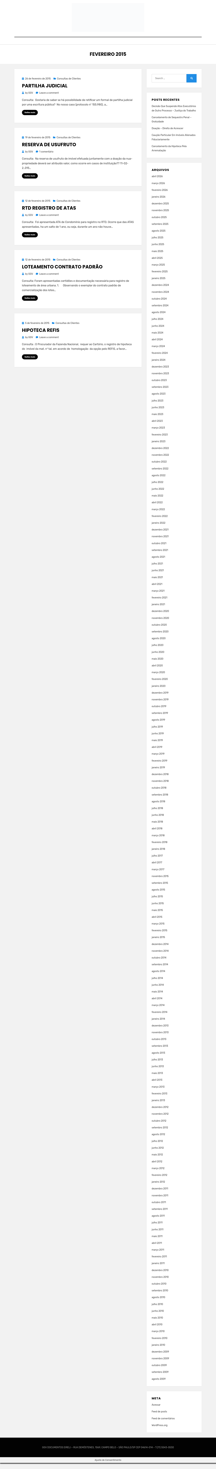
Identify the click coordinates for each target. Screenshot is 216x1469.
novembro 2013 (160, 1038)
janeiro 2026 (158, 202)
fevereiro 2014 (159, 1018)
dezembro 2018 (160, 780)
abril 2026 (157, 182)
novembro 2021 (160, 542)
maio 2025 (157, 257)
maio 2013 (157, 1079)
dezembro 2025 (160, 209)
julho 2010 (157, 1310)
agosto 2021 (158, 562)
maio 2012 (157, 1160)
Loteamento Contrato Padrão (62, 273)
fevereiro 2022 (160, 522)
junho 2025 (158, 250)
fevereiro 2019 (159, 766)
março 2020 (158, 678)
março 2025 (158, 270)
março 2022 (158, 515)
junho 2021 (158, 576)
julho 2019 (157, 732)
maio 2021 (157, 583)
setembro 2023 (160, 393)
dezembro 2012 (160, 1113)
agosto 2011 (158, 1222)
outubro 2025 (159, 223)
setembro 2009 (160, 1378)
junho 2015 (158, 909)
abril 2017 (157, 868)
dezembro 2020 (160, 617)
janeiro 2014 (158, 1024)
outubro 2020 (159, 630)
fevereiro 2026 (160, 196)
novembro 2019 (160, 705)
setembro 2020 (160, 637)
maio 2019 (157, 746)
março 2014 (158, 1011)
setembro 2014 (160, 970)
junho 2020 (158, 658)
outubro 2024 (159, 304)
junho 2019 (158, 739)
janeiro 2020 (159, 692)
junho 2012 (158, 1154)
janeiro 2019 (158, 773)
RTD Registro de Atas (49, 214)
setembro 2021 (160, 556)
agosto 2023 (159, 399)
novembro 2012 (160, 1120)
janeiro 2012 (158, 1188)
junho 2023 (158, 413)
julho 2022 (157, 488)
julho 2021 (157, 569)
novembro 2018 (160, 787)
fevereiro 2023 (160, 440)
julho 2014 (157, 984)
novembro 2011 (160, 1201)
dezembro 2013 (160, 1031)
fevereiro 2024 (160, 359)
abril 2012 (157, 1167)
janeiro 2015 (158, 943)
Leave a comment (49, 99)
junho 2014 (158, 990)
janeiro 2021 (158, 610)
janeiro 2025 (158, 284)
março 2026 (158, 189)
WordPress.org (160, 1431)
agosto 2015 (158, 895)
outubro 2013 (159, 1045)
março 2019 (158, 760)
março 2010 (158, 1337)
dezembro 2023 (160, 372)
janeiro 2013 (158, 1106)
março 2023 (158, 433)
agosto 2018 (158, 807)
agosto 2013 (158, 1058)
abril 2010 (157, 1330)
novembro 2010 (160, 1283)
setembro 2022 (160, 474)
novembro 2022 (160, 461)
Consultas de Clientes (69, 84)
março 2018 (158, 841)
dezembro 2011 (160, 1194)
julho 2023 (157, 406)
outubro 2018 (159, 793)
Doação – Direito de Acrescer (167, 134)
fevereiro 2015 (159, 936)
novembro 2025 (160, 216)
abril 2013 (157, 1086)
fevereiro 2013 (159, 1099)
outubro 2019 (159, 712)
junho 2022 (158, 495)
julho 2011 (157, 1228)
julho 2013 (157, 1065)
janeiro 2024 (159, 365)
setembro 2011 (160, 1215)
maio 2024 (157, 338)
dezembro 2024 (160, 291)
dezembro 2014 (160, 950)
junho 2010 (158, 1317)
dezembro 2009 (160, 1357)
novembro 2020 (160, 624)
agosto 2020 (159, 644)
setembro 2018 (160, 800)
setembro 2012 (160, 1133)
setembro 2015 (160, 888)
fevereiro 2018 (159, 848)
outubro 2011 (159, 1208)
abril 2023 (157, 427)
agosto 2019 (158, 726)
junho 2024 (158, 331)
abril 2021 (157, 590)
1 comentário (46, 157)
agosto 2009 (159, 1384)
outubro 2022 (159, 467)
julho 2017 (157, 861)
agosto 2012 (158, 1140)
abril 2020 (157, 671)
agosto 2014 (158, 977)
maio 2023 (157, 420)
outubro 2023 (159, 386)
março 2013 (158, 1092)
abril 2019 (157, 753)
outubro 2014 (159, 963)
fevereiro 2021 (159, 603)
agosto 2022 (159, 481)
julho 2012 (157, 1147)
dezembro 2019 (160, 698)
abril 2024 (157, 345)
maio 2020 (157, 664)
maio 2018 (157, 827)
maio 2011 (157, 1242)
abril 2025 (157, 264)
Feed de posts (159, 1417)
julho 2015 (157, 902)
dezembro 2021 (160, 535)
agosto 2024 (159, 318)
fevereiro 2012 (159, 1181)
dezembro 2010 (160, 1276)
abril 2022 (157, 508)
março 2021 (158, 596)
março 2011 (158, 1255)
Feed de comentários (163, 1424)
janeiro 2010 (158, 1350)
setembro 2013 (160, 1052)
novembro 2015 (160, 882)
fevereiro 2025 (160, 277)
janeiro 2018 (158, 855)
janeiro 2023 (158, 447)
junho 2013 (158, 1072)
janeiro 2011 (158, 1269)
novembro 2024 (160, 298)
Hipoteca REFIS (40, 336)
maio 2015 (157, 916)
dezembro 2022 (160, 454)
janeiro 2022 (158, 528)
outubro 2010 (159, 1289)
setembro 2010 (160, 1296)
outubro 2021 (159, 549)
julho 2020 (158, 651)
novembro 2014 (160, 956)
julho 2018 (157, 814)
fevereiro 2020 (160, 685)
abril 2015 (157, 922)
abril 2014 (157, 1004)
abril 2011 (157, 1249)
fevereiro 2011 (159, 1262)
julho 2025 (157, 243)
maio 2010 (157, 1323)
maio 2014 (157, 997)
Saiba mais (29, 118)
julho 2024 (157, 325)
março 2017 (158, 875)
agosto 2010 (158, 1303)
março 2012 (158, 1174)
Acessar (156, 1410)
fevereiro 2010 (159, 1344)
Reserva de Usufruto (49, 150)
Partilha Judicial (45, 92)
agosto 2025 (159, 236)
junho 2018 (158, 821)
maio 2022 (157, 501)
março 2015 (158, 929)
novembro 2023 (160, 379)
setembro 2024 (160, 311)
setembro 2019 (160, 719)
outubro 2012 (159, 1126)
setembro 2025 (160, 230)
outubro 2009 (159, 1371)
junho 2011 (158, 1235)
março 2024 (158, 352)
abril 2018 (157, 834)
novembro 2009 (160, 1364)
